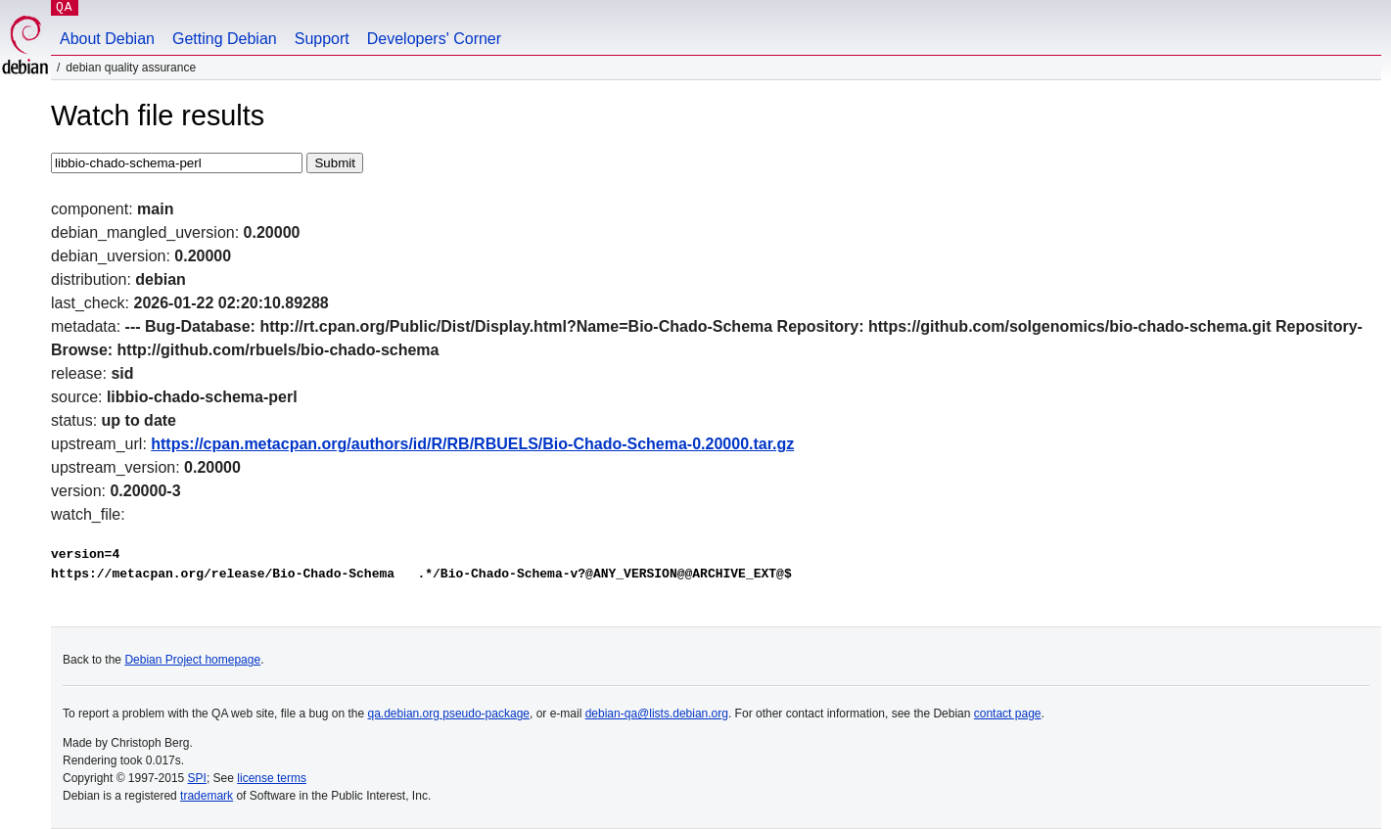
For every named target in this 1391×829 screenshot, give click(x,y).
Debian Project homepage (192, 660)
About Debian (107, 38)
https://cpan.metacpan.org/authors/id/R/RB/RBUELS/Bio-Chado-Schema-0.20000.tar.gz (472, 444)
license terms (271, 778)
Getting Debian (224, 38)
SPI (197, 778)
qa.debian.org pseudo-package (449, 713)
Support (322, 38)
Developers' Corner (434, 38)
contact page (1008, 713)
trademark (206, 796)
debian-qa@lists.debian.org (656, 713)
